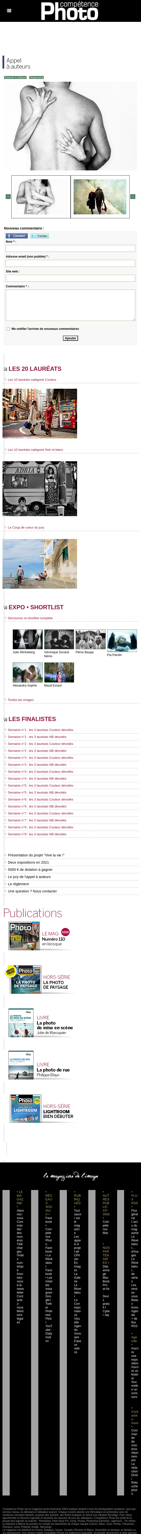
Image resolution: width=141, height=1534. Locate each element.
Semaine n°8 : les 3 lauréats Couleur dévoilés (36, 825)
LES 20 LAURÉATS (37, 369)
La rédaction (134, 1454)
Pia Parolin (114, 656)
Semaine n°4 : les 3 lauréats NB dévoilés (33, 778)
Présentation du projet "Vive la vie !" (33, 853)
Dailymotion (49, 1324)
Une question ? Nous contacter (30, 889)
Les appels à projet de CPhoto (77, 1238)
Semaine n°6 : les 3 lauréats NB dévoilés (33, 805)
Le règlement (16, 882)
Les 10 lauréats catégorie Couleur (28, 380)
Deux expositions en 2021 (26, 860)
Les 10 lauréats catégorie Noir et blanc (31, 450)
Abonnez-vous (20, 1212)
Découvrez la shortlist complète (26, 619)
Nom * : (11, 241)
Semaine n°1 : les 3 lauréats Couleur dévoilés (36, 731)
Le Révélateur (77, 1279)
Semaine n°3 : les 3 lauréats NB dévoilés (33, 765)
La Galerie (77, 1268)
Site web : (13, 271)
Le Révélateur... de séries (134, 1264)
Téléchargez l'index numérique (20, 1253)
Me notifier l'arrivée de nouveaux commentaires (45, 328)
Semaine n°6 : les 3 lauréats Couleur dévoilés (36, 799)
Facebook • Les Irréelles (49, 1268)
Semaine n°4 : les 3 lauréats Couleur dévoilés (36, 772)
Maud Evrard (52, 686)
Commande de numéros (134, 1428)
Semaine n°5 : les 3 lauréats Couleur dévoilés (36, 785)
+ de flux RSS (134, 1313)
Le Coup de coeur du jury (22, 527)
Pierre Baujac (85, 653)
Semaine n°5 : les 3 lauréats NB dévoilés (33, 792)
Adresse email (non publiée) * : (27, 256)
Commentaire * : (17, 286)
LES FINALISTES (34, 720)
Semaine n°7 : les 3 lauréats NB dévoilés (33, 819)
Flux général (134, 1212)
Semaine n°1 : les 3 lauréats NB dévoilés (33, 738)
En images (77, 1257)
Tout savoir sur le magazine (77, 1216)
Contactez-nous (20, 1294)
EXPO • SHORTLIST (39, 608)
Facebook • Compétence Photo (49, 1227)
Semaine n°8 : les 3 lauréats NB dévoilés (33, 832)
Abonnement (134, 1443)
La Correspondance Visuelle (77, 1298)
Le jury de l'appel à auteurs (27, 875)
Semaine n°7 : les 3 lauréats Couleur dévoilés (36, 812)
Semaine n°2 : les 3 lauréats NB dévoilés (33, 752)
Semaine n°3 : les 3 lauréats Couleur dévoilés (36, 758)
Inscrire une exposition (134, 1346)
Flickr (49, 1309)
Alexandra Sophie (24, 686)
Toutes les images (18, 700)
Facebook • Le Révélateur (49, 1250)
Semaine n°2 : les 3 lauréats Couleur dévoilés (36, 745)
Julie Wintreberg (23, 653)
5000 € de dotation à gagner (27, 868)
